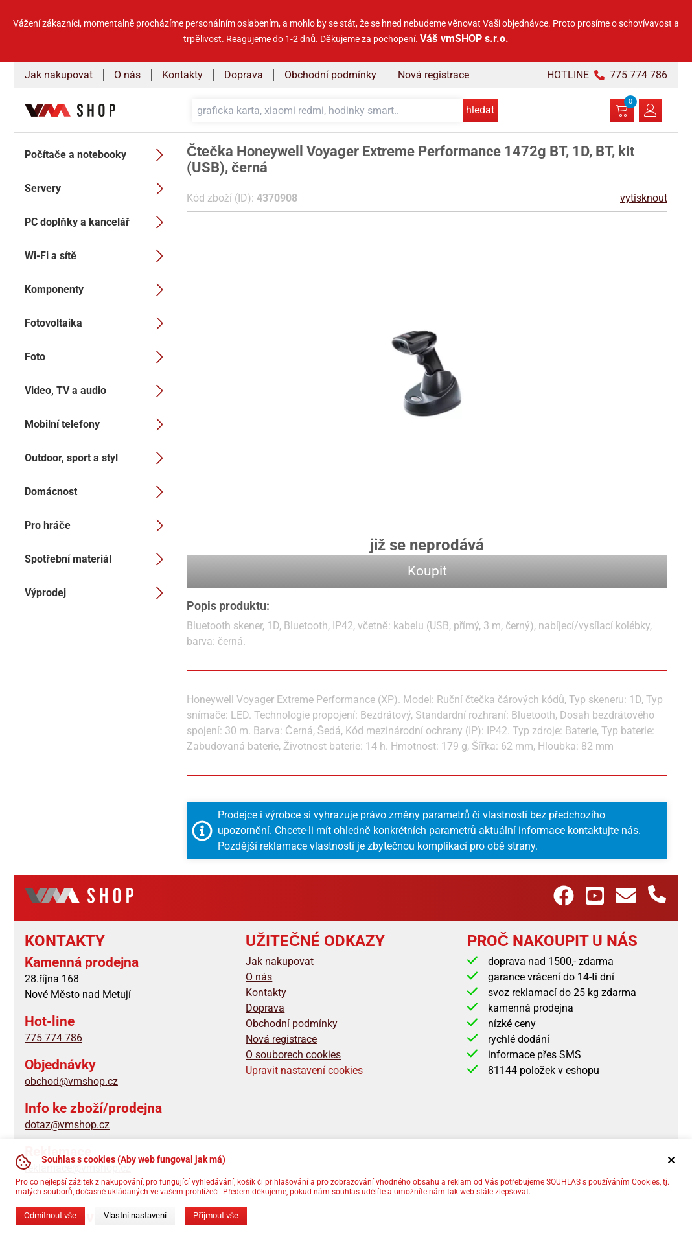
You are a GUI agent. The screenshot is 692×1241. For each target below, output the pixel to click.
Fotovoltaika (98, 323)
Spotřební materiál (98, 559)
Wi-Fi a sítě (98, 256)
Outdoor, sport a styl (98, 458)
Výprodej (98, 593)
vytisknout (643, 198)
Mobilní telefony (98, 424)
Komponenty (98, 289)
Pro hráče (98, 525)
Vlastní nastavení (135, 1215)
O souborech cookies (293, 1055)
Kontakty (182, 75)
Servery (98, 188)
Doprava (243, 75)
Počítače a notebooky (98, 155)
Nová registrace (433, 75)
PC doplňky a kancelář (98, 222)
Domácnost (98, 492)
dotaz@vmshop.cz (67, 1125)
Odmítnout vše (50, 1215)
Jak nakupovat (59, 75)
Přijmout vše (215, 1215)
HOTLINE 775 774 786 (607, 75)
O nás (127, 75)
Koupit (427, 571)
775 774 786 (53, 1038)
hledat (480, 110)
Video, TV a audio (98, 390)
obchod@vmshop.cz (71, 1081)
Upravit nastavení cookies (304, 1070)
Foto (98, 357)
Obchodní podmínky (330, 75)
